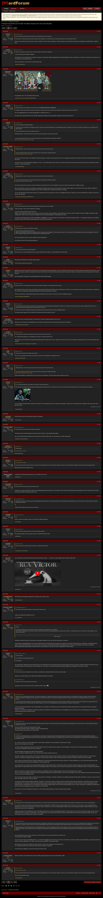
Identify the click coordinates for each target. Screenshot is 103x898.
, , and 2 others (24, 343)
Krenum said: (18, 49)
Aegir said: (18, 625)
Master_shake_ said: (20, 653)
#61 (99, 424)
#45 (99, 119)
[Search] (97, 8)
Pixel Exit (43, 896)
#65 (99, 481)
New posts (13, 8)
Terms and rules (85, 893)
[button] (17, 8)
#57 (99, 348)
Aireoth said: (18, 34)
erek (3, 25)
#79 (99, 852)
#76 (99, 718)
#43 (99, 68)
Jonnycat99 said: (19, 499)
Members (22, 8)
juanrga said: (18, 733)
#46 (99, 143)
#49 (99, 223)
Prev (4, 28)
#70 (99, 555)
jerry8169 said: (19, 529)
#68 (99, 526)
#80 (99, 865)
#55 (99, 316)
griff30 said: (18, 351)
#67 (99, 511)
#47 (99, 171)
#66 (99, 496)
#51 (99, 257)
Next (15, 28)
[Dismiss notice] (100, 14)
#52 (99, 267)
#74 (99, 650)
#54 (99, 301)
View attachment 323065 (21, 462)
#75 (99, 691)
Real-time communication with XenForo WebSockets (55, 896)
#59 (99, 379)
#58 (99, 362)
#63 (99, 457)
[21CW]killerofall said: (20, 607)
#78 (99, 818)
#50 (99, 244)
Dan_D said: (18, 669)
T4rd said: (18, 446)
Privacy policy (92, 893)
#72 (99, 604)
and (20, 296)
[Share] (97, 31)
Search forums (12, 10)
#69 (99, 540)
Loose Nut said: (19, 514)
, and (24, 98)
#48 (99, 201)
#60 (99, 413)
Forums (6, 8)
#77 (99, 797)
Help (97, 893)
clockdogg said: (19, 427)
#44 (99, 102)
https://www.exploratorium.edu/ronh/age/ (24, 139)
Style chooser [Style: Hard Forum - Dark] (5, 893)
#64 (99, 471)
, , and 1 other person (25, 507)
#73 (99, 622)
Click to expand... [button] (57, 636)
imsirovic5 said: (19, 694)
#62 (99, 443)
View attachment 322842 (21, 451)
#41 (99, 31)
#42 (99, 46)
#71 (99, 593)
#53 (99, 280)
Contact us (78, 893)
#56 (99, 329)
